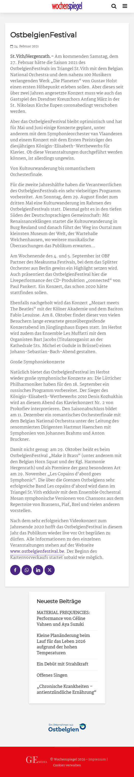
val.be (58, 551)
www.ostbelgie (25, 551)
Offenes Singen (52, 675)
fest (47, 551)
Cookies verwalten (67, 765)
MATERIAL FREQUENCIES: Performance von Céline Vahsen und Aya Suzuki (63, 618)
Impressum (97, 759)
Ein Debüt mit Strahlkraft (62, 664)
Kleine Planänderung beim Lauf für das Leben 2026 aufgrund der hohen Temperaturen (63, 644)
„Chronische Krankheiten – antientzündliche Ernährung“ (66, 689)
